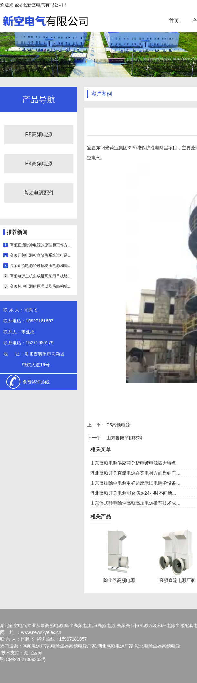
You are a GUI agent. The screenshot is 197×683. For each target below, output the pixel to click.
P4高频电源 (38, 163)
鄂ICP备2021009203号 (23, 659)
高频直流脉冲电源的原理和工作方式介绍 (42, 245)
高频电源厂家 (36, 645)
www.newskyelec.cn (41, 632)
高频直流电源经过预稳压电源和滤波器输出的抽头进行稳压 (42, 265)
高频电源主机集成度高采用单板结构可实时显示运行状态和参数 (42, 276)
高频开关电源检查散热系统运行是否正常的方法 (42, 255)
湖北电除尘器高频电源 (157, 645)
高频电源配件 (38, 192)
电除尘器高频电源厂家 (73, 645)
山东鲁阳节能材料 (124, 437)
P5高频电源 (38, 134)
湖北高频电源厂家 (115, 645)
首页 (174, 21)
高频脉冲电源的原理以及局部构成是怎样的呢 (42, 286)
